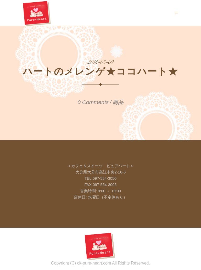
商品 (118, 102)
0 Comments (93, 102)
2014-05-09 (100, 63)
